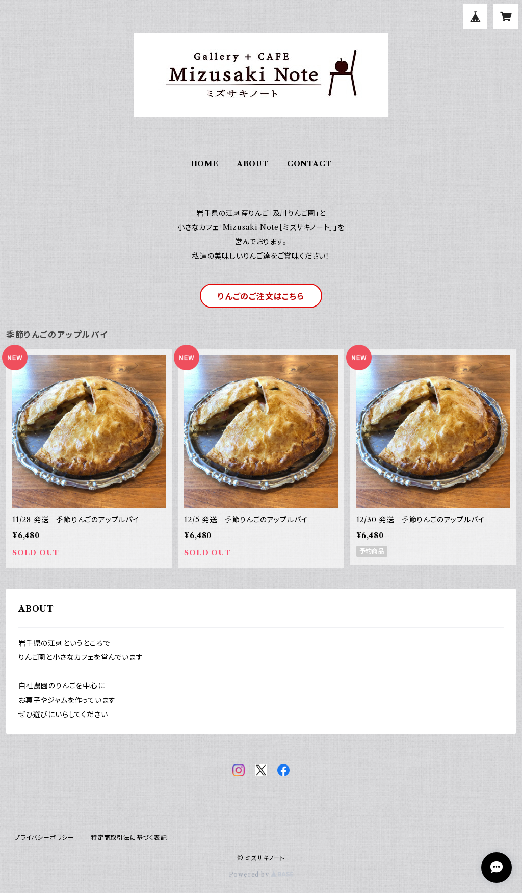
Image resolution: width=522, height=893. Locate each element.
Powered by (261, 874)
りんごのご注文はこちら (261, 296)
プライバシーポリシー (44, 837)
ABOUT (253, 163)
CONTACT (309, 163)
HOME (205, 163)
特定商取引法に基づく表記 (129, 837)
